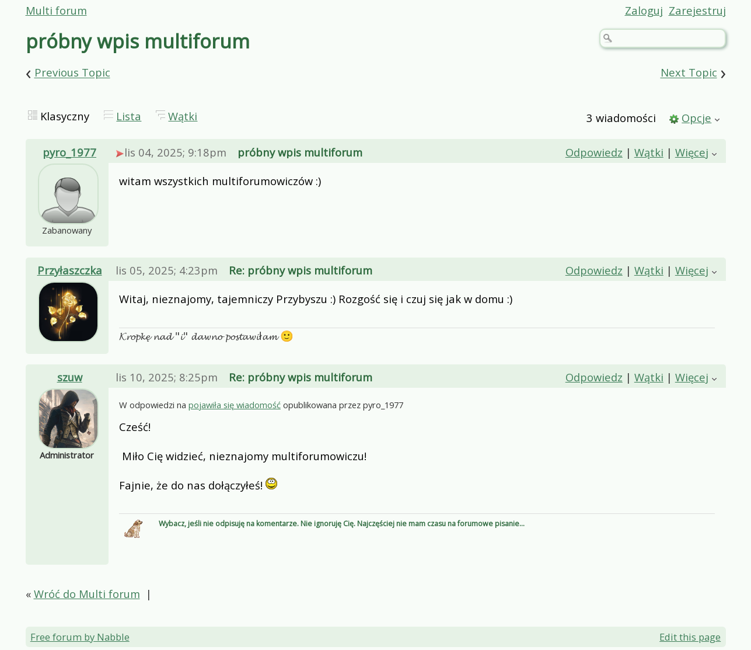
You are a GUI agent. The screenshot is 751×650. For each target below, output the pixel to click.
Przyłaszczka (69, 270)
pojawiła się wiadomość (234, 405)
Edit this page (690, 637)
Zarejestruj (697, 10)
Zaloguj (644, 10)
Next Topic (689, 72)
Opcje (696, 117)
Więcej (691, 152)
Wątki (182, 116)
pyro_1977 (69, 152)
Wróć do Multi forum (87, 593)
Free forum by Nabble (80, 637)
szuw (69, 377)
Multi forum (56, 10)
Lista (128, 116)
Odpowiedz (594, 152)
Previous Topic (72, 72)
